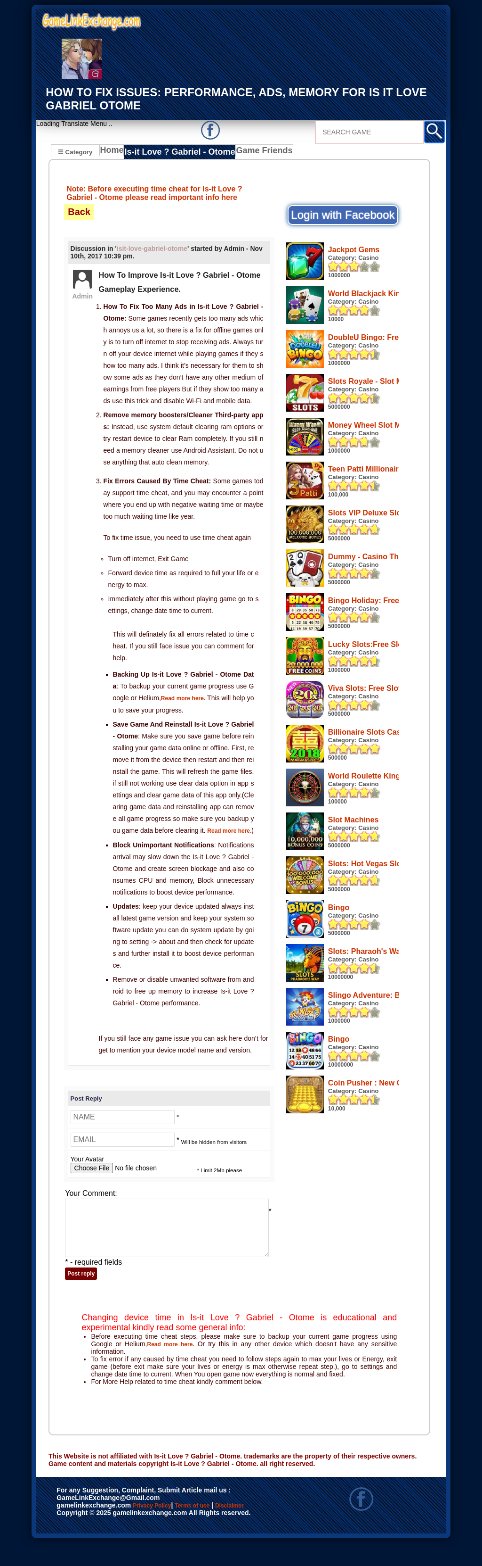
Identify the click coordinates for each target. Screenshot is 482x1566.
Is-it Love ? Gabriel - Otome (176, 152)
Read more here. (187, 698)
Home (113, 152)
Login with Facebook (342, 214)
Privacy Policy (161, 1529)
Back (79, 211)
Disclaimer (77, 1539)
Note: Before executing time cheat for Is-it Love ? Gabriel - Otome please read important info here (154, 192)
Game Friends (251, 152)
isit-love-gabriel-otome (152, 248)
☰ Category (75, 151)
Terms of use (220, 1529)
